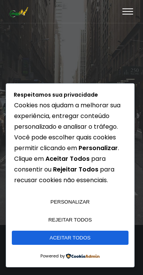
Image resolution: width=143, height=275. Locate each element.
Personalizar (70, 202)
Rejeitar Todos (70, 220)
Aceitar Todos (70, 238)
